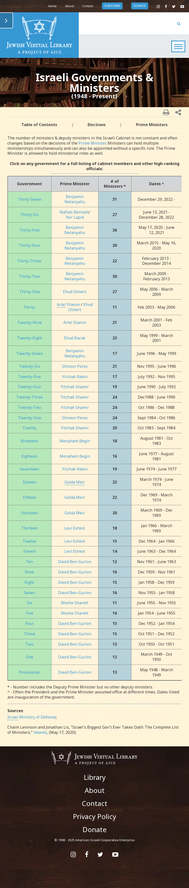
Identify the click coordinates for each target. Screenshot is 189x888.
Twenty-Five (29, 376)
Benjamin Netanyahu (74, 199)
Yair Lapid (74, 217)
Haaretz (40, 732)
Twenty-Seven (29, 353)
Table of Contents (39, 124)
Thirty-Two (29, 276)
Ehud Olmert (74, 291)
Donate (94, 829)
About (69, 6)
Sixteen (29, 482)
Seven (29, 592)
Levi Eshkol (74, 528)
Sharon (68, 304)
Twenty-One (29, 417)
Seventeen (29, 469)
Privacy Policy (94, 816)
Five (29, 613)
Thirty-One (29, 291)
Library (95, 777)
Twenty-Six (29, 366)
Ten (29, 561)
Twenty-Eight (29, 338)
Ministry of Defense (31, 717)
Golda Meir (74, 497)
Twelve (29, 541)
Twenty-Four (29, 386)
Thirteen (29, 528)
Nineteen (29, 441)
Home (52, 6)
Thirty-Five (29, 230)
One (29, 657)
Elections (97, 124)
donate (140, 6)
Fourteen (29, 513)
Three (29, 634)
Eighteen (29, 456)
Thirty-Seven (29, 199)
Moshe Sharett (74, 602)
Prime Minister (92, 143)
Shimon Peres (75, 366)
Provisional (29, 672)
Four (29, 623)
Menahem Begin (75, 441)
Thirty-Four (29, 245)
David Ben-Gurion (74, 561)
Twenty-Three (29, 397)
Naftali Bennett (74, 212)
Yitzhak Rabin (75, 376)
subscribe (112, 6)
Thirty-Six (29, 214)
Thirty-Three (29, 261)
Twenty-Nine (29, 322)
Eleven (29, 551)
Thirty (29, 307)
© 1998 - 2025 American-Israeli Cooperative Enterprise (94, 840)
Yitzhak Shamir (75, 386)
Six (29, 602)
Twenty (29, 428)
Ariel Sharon (74, 322)
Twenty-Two (29, 407)
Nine (29, 572)
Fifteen (29, 497)
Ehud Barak (74, 338)
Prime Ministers (152, 124)
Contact (87, 6)
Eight (29, 582)
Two (29, 644)
